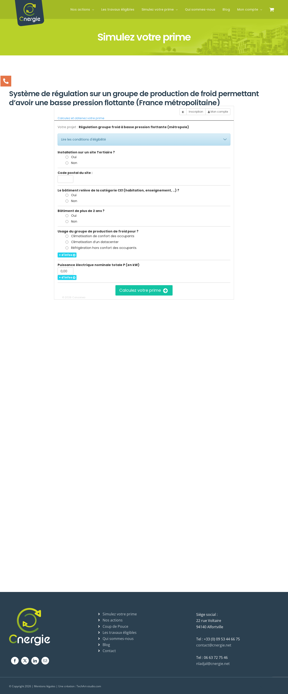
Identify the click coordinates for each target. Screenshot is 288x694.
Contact (109, 650)
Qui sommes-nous (118, 638)
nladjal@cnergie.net (213, 663)
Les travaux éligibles (120, 632)
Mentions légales (44, 686)
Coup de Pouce (115, 626)
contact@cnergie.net (213, 645)
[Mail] (45, 660)
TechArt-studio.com (88, 686)
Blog (106, 644)
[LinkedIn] (35, 660)
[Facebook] (15, 660)
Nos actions (113, 620)
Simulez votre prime (120, 614)
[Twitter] (25, 660)
